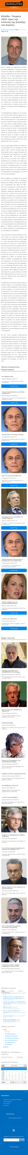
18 (3, 1071)
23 (22, 1077)
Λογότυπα (6, 1105)
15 (19, 1075)
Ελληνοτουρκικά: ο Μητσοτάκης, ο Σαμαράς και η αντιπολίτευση (12, 560)
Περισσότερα (14, 386)
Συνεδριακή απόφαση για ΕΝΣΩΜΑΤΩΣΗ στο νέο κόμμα (11, 671)
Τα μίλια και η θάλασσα (9, 619)
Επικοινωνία (6, 1103)
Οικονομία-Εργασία (10, 1034)
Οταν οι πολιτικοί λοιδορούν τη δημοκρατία (12, 710)
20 (3, 1075)
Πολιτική (7, 1032)
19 (3, 1073)
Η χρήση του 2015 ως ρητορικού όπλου (14, 773)
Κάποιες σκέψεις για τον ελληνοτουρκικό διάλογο (9, 602)
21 (3, 1077)
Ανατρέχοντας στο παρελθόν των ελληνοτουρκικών (12, 517)
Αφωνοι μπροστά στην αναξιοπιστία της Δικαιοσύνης (13, 887)
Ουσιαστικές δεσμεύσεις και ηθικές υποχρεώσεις (13, 392)
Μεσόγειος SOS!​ (11, 1007)
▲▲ (25, 1091)
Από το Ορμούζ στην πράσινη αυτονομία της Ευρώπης (11, 926)
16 (22, 1075)
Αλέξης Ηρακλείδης (7, 29)
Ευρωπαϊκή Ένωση (10, 1042)
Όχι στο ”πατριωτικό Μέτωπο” (11, 475)
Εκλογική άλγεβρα (7, 723)
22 (19, 1077)
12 (9, 1075)
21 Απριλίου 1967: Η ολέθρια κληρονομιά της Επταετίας (11, 965)
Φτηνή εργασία (14, 993)
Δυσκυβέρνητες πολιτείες (10, 785)
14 (15, 1075)
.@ (15, 1118)
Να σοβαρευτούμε (7, 376)
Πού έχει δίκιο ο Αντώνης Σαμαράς (13, 434)
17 (25, 1075)
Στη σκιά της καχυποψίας (10, 797)
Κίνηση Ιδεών (8, 1044)
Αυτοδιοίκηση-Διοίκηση (11, 1038)
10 (25, 1073)
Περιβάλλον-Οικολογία (11, 1036)
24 (25, 1077)
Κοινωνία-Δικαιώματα (11, 1040)
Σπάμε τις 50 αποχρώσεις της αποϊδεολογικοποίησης (11, 761)
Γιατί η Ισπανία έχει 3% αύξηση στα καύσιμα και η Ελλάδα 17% (13, 848)
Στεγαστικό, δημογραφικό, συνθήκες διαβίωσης (13, 835)
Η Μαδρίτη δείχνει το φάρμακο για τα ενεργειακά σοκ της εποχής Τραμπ (14, 998)
